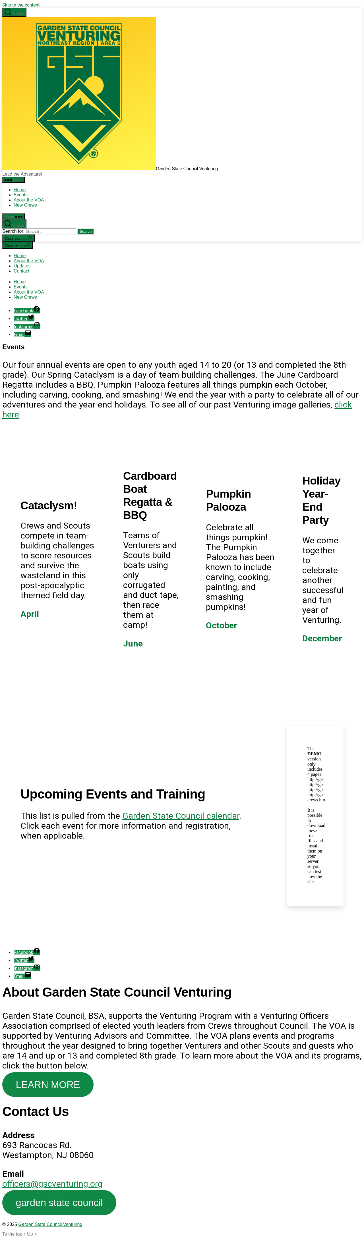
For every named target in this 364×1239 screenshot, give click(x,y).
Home (20, 189)
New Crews (25, 205)
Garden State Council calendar (180, 816)
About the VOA (29, 200)
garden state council (59, 1202)
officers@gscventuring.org (52, 1184)
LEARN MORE (48, 1084)
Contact (21, 271)
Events (21, 194)
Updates (22, 265)
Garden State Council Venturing (50, 1224)
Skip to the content (21, 5)
